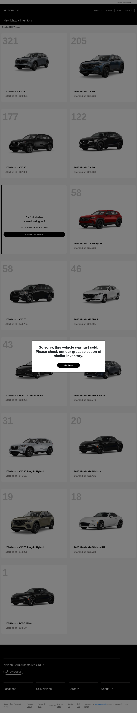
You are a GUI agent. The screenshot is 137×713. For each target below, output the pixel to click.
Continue (68, 365)
